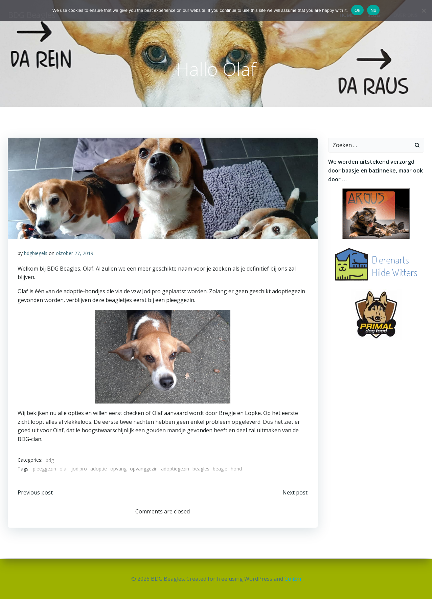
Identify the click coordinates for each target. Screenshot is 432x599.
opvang (119, 469)
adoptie (99, 469)
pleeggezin (44, 469)
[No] (423, 10)
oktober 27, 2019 (75, 254)
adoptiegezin (175, 469)
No (373, 10)
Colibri (293, 578)
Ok (357, 10)
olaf (64, 469)
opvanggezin (144, 469)
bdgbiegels (36, 254)
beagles (201, 469)
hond (236, 469)
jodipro (79, 469)
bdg (50, 460)
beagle (220, 469)
